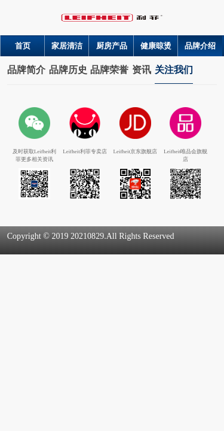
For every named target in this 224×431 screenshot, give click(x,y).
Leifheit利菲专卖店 (85, 151)
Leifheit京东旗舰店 (135, 151)
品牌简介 (26, 69)
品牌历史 (68, 69)
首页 (22, 45)
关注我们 (174, 69)
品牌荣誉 (109, 69)
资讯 (141, 69)
